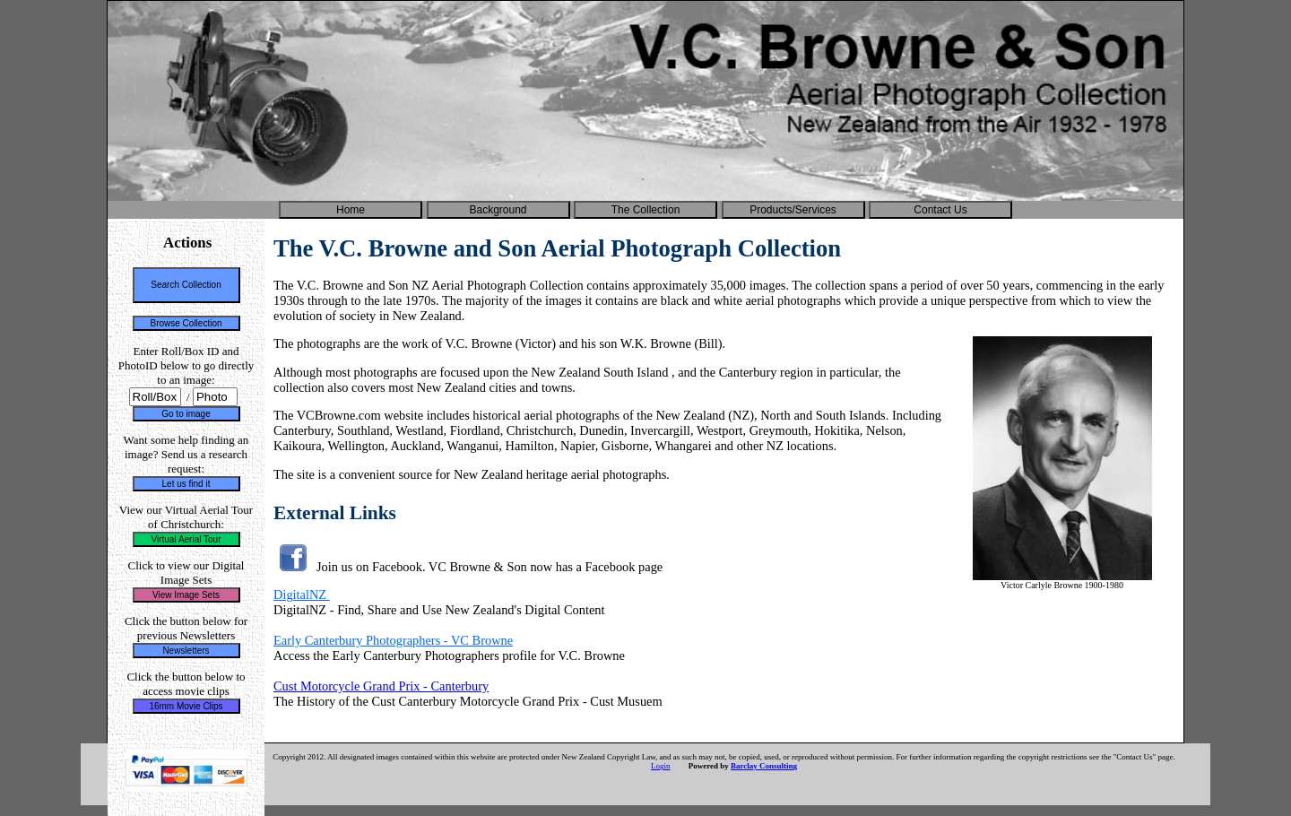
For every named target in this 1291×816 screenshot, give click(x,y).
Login (661, 765)
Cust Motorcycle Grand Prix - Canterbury (381, 686)
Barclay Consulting (764, 765)
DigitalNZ (301, 594)
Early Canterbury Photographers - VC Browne (393, 640)
